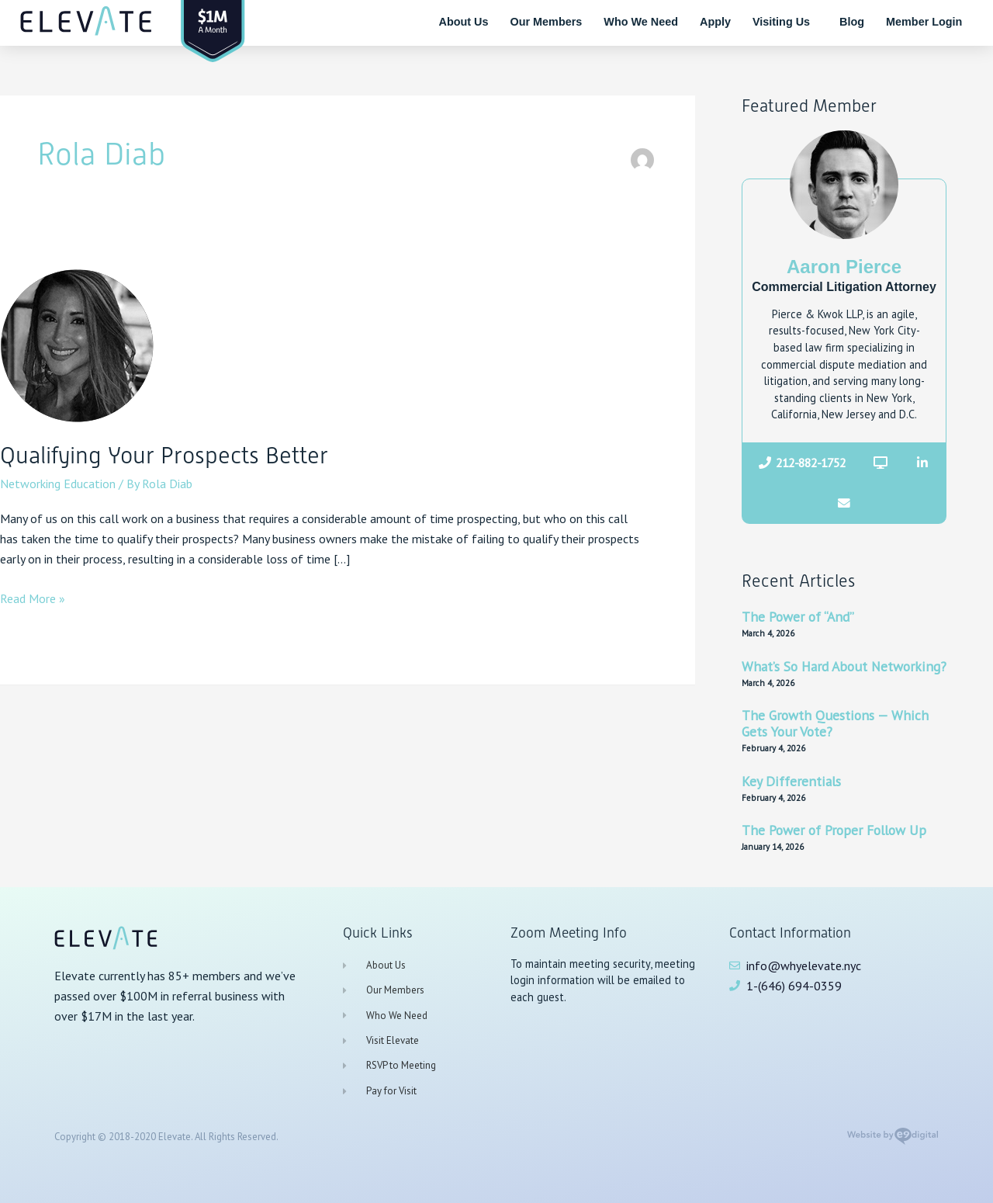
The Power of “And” (798, 616)
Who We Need (641, 22)
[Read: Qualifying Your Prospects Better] (77, 344)
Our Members (546, 22)
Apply (715, 22)
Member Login (924, 22)
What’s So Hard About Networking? (844, 666)
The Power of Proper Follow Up (834, 830)
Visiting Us (785, 21)
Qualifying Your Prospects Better (164, 455)
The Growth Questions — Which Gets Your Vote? (835, 723)
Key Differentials (791, 781)
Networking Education (58, 483)
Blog (851, 22)
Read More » (32, 597)
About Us (464, 22)
